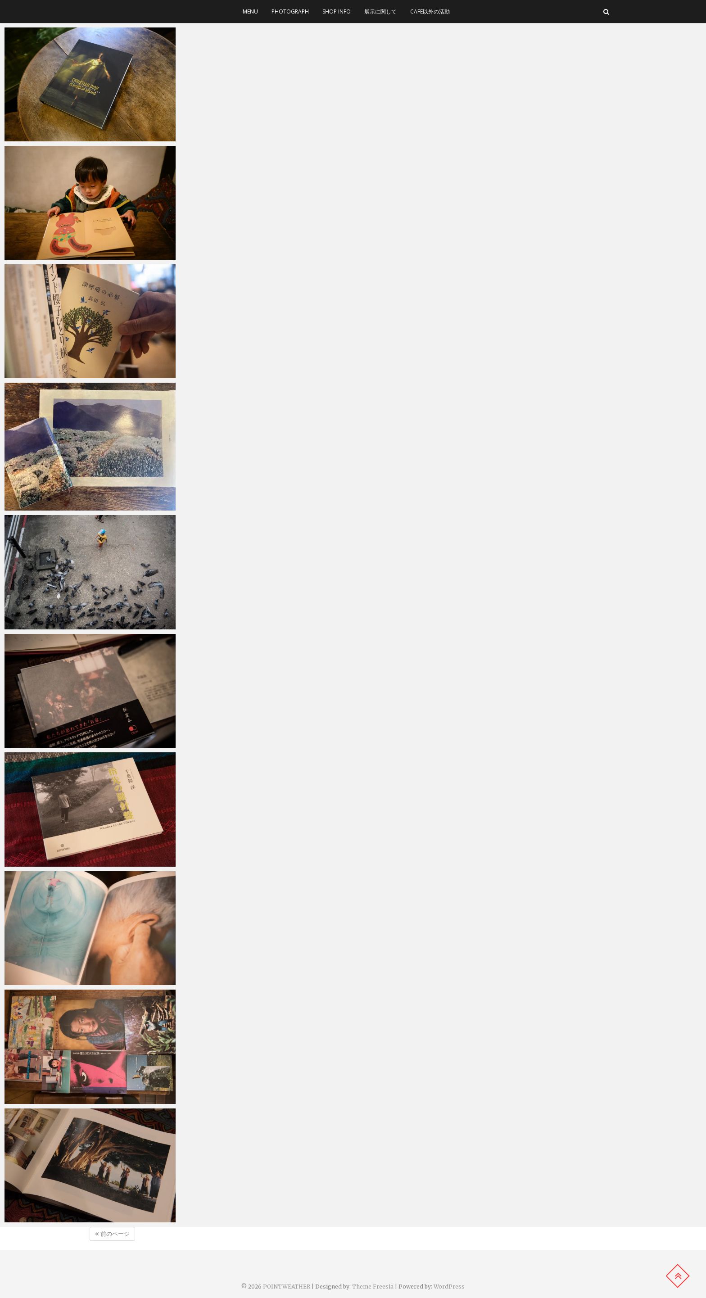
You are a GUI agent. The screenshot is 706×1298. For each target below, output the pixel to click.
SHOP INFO (336, 11)
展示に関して (380, 11)
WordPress (449, 1286)
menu (250, 11)
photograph (290, 11)
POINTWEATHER (286, 1286)
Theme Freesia (373, 1286)
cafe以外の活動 (430, 11)
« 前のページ (112, 1234)
